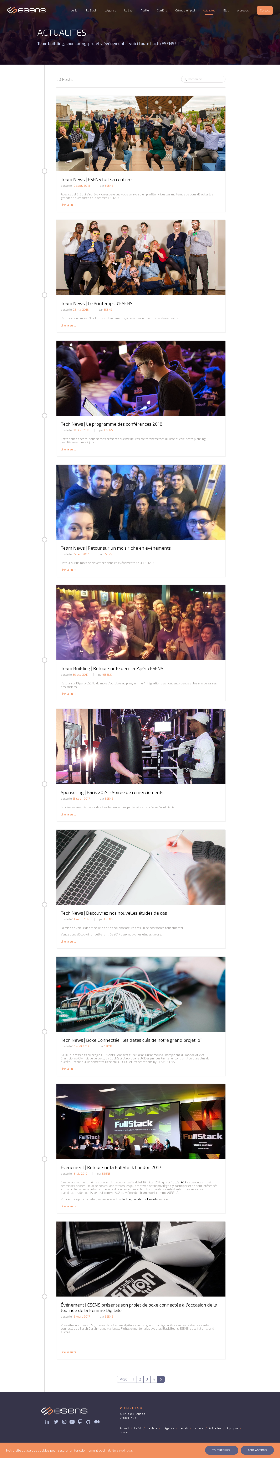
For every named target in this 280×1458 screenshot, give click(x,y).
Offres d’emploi (185, 10)
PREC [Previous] (123, 1379)
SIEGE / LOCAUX (131, 1408)
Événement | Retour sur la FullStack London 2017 (111, 1167)
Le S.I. (74, 10)
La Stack (91, 10)
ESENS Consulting (26, 10)
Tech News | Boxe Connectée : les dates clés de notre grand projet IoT (131, 1040)
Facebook (139, 1199)
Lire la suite (68, 204)
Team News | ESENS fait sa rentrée (96, 179)
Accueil (124, 1428)
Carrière (162, 10)
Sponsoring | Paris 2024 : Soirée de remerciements (112, 792)
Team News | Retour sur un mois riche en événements (116, 547)
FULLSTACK (178, 1182)
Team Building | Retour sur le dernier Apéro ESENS (112, 668)
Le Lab (128, 10)
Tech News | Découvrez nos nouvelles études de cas (114, 912)
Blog (226, 10)
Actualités (209, 10)
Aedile (145, 10)
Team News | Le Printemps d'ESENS (96, 303)
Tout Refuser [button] (221, 1450)
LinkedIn (152, 1199)
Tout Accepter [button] (258, 1450)
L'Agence (110, 10)
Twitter (126, 1199)
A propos (243, 10)
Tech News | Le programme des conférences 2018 (112, 423)
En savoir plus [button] (122, 1450)
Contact (265, 10)
